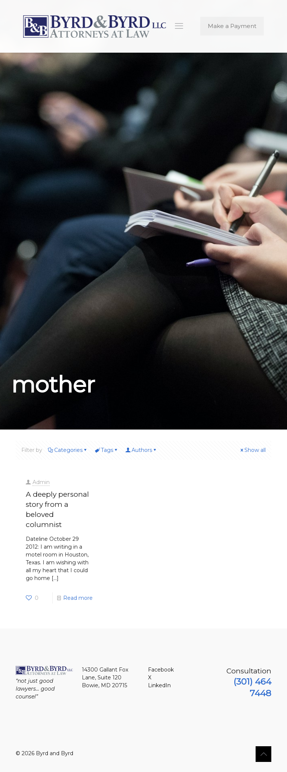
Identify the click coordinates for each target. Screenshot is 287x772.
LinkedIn (159, 685)
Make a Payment (232, 26)
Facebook (161, 669)
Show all (252, 450)
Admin (41, 482)
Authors (141, 450)
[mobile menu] (179, 26)
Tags (106, 450)
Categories (68, 450)
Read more (78, 598)
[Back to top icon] (263, 754)
